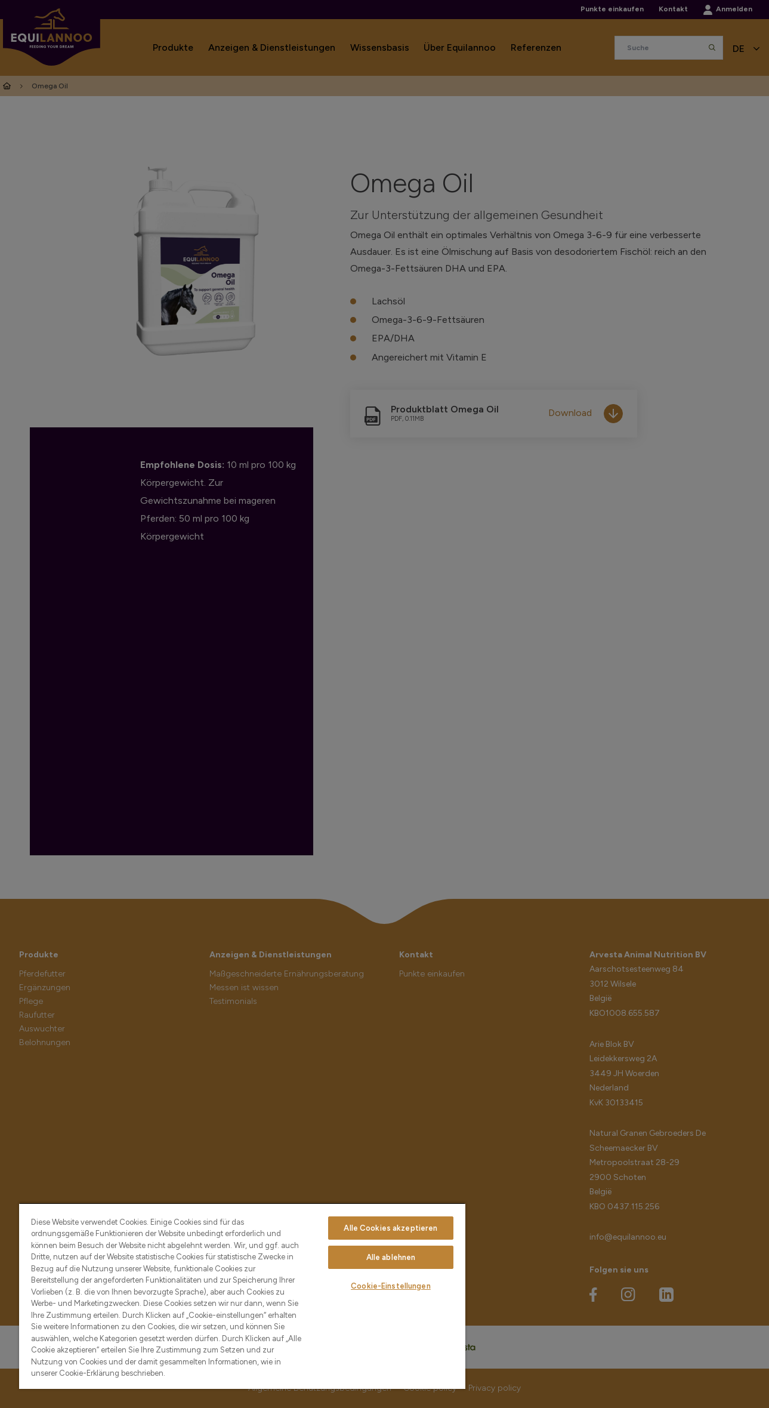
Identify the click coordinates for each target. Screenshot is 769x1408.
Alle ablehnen (391, 1257)
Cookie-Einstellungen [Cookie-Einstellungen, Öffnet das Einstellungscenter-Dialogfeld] (391, 1285)
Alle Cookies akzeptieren (390, 1228)
